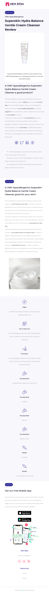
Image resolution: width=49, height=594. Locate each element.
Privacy (24, 578)
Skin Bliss (24, 551)
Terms (24, 573)
